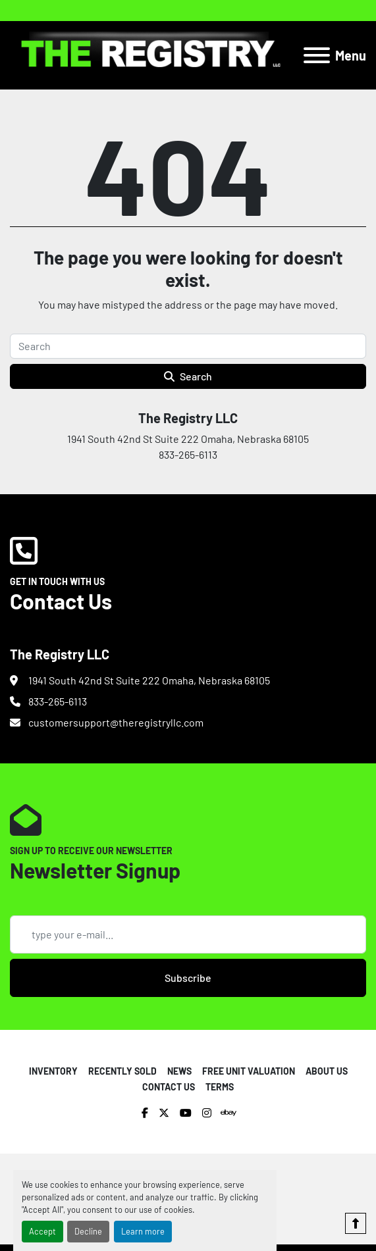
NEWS (179, 1071)
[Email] (188, 934)
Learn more (143, 1231)
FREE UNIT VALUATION (248, 1071)
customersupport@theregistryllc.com (115, 722)
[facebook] (145, 1113)
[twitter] (164, 1113)
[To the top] (355, 1223)
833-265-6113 (57, 701)
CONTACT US (168, 1086)
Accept (42, 1231)
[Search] (188, 346)
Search (188, 376)
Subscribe (188, 977)
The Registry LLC (188, 418)
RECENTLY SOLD (122, 1071)
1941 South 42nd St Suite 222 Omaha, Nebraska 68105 (149, 680)
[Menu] (317, 55)
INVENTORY (53, 1071)
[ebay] (228, 1113)
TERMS (219, 1086)
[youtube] (186, 1113)
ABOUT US (327, 1071)
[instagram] (206, 1113)
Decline (88, 1231)
